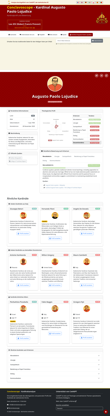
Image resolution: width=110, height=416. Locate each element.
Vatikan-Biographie (15, 158)
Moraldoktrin (14, 356)
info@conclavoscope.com (17, 405)
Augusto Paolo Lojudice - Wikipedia (55, 185)
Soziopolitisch (14, 365)
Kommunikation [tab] (55, 161)
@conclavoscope (13, 408)
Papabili (41, 34)
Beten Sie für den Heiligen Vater (25, 28)
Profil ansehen (23, 233)
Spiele (63, 34)
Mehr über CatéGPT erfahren (66, 401)
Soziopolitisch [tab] (66, 156)
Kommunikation (15, 378)
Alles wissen (52, 34)
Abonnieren (97, 41)
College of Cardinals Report (17, 161)
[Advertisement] (56, 56)
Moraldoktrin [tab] (47, 156)
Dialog (12, 374)
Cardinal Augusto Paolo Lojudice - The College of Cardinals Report (64, 187)
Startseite (12, 34)
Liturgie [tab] (56, 156)
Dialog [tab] (45, 161)
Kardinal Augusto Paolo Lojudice (80, 34)
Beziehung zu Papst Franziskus (20, 369)
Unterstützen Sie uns (27, 34)
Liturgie (12, 360)
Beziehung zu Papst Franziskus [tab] (84, 156)
